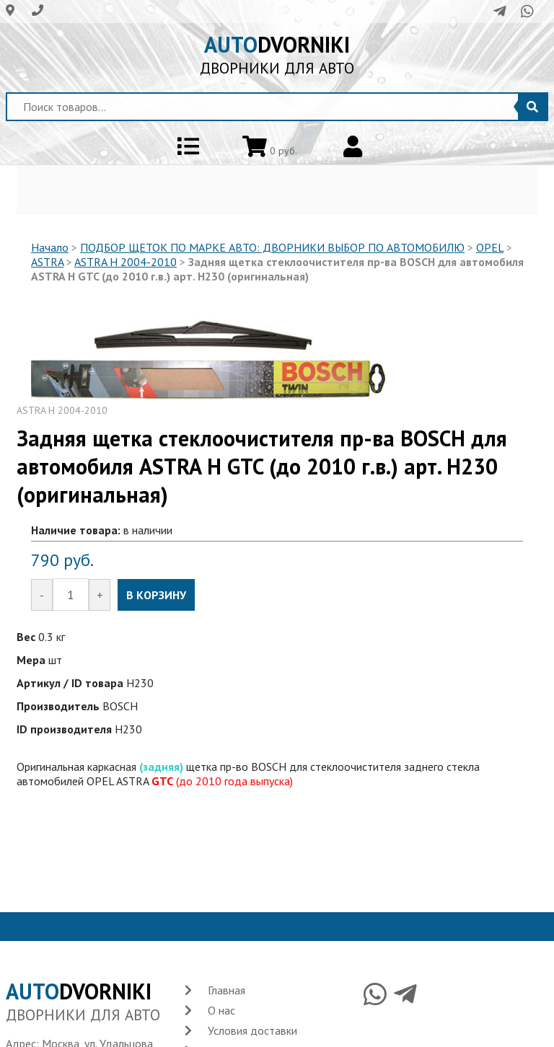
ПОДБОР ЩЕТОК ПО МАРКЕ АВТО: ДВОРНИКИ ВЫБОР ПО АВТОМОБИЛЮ (272, 247)
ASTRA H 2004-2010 (125, 262)
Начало (50, 247)
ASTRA (47, 262)
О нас (221, 1010)
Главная (226, 990)
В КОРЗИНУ (156, 595)
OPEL (490, 247)
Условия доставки (252, 1030)
